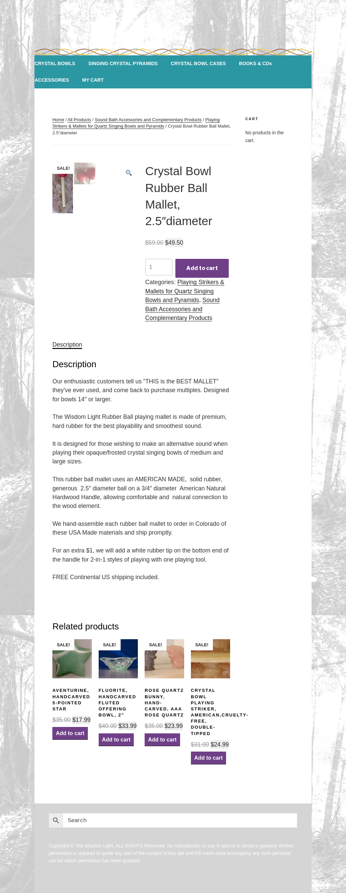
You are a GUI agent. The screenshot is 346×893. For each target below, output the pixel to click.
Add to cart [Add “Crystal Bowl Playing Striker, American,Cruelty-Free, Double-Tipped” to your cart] (208, 758)
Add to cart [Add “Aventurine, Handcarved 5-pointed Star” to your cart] (70, 733)
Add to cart (202, 268)
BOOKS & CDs (255, 63)
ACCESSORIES (51, 80)
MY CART (93, 80)
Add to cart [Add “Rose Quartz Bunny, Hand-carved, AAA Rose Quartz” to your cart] (162, 739)
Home (58, 119)
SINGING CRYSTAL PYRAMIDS (123, 63)
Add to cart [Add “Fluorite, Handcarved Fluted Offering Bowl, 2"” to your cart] (116, 739)
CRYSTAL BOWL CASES (198, 63)
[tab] (67, 344)
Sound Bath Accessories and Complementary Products (148, 119)
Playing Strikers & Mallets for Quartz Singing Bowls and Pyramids (184, 291)
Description (67, 344)
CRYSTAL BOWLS (54, 63)
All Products (79, 119)
